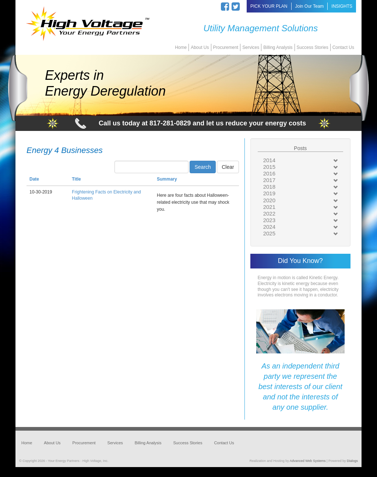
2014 (269, 160)
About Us (200, 47)
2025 (269, 233)
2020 (269, 200)
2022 (269, 213)
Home (181, 47)
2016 (269, 173)
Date (34, 179)
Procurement (226, 47)
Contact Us (343, 47)
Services (250, 47)
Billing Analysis (277, 47)
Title (76, 179)
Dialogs (352, 461)
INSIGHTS (341, 6)
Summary (167, 179)
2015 (269, 167)
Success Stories (312, 47)
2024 (269, 227)
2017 (269, 180)
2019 (269, 193)
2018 (269, 187)
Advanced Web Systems (308, 461)
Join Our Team (309, 6)
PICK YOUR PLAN (268, 6)
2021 (269, 207)
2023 (269, 220)
